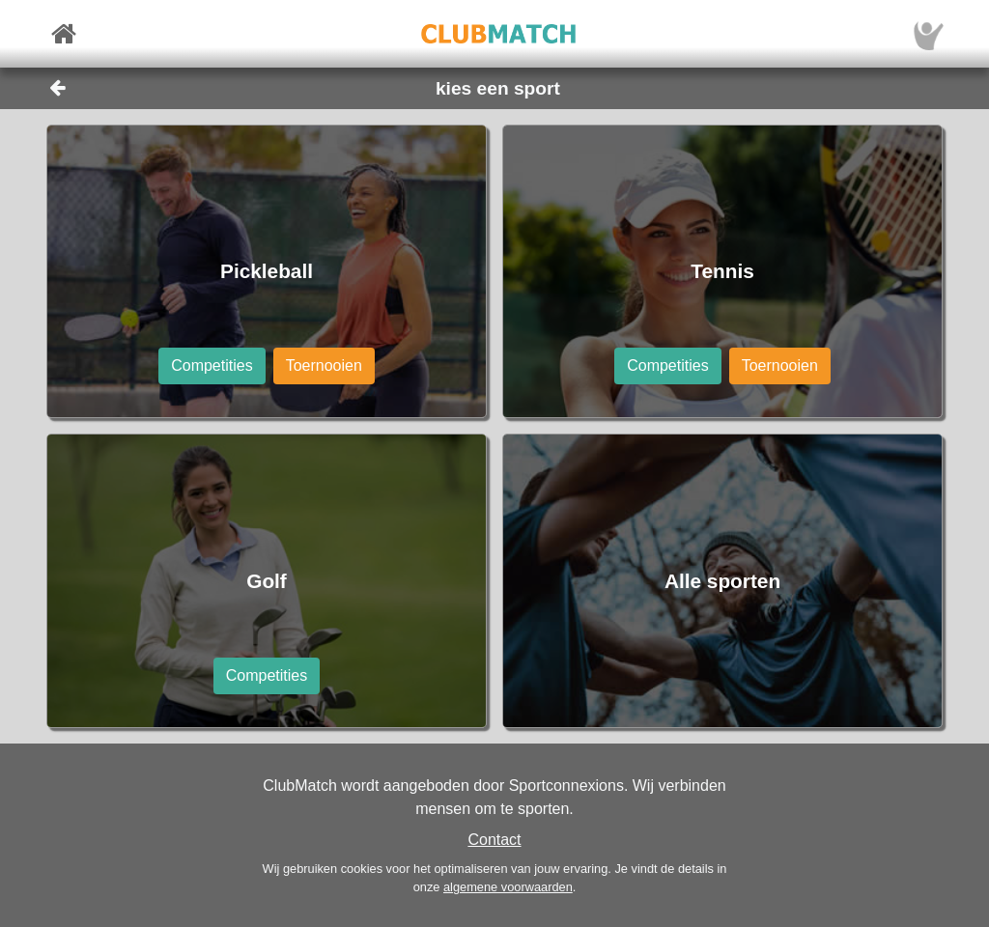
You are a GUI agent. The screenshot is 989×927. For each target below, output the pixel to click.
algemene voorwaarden (508, 887)
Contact (494, 839)
